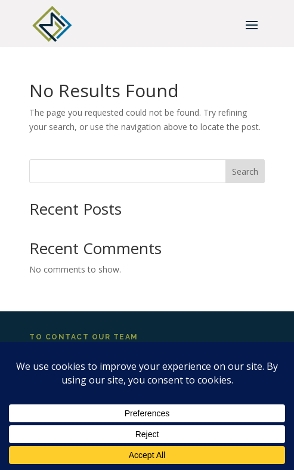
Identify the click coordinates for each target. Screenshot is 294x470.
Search (245, 171)
